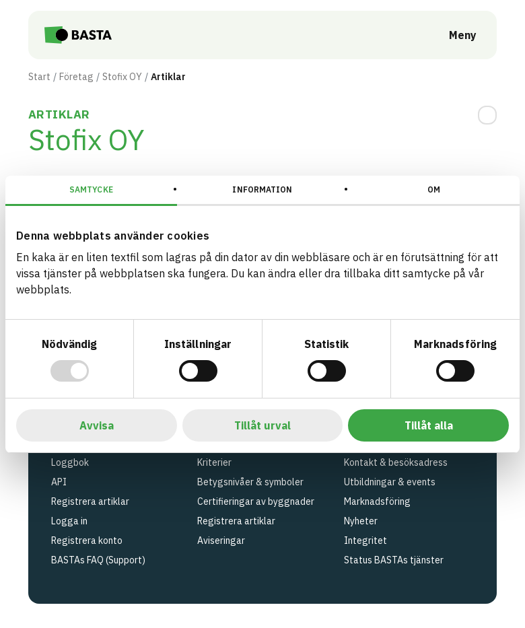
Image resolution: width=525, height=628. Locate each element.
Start (39, 77)
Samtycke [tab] (91, 189)
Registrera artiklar (90, 501)
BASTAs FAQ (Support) (98, 560)
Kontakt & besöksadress (396, 462)
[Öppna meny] (453, 35)
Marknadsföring (377, 501)
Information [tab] (262, 189)
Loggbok (70, 462)
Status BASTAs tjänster (394, 560)
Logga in (69, 521)
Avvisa (96, 425)
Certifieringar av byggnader (255, 501)
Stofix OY (122, 77)
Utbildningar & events (389, 482)
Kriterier (214, 462)
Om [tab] (433, 189)
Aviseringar (221, 540)
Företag (76, 77)
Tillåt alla (429, 425)
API (59, 482)
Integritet (365, 540)
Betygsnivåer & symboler (250, 482)
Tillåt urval (262, 425)
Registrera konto (87, 540)
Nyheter (361, 521)
